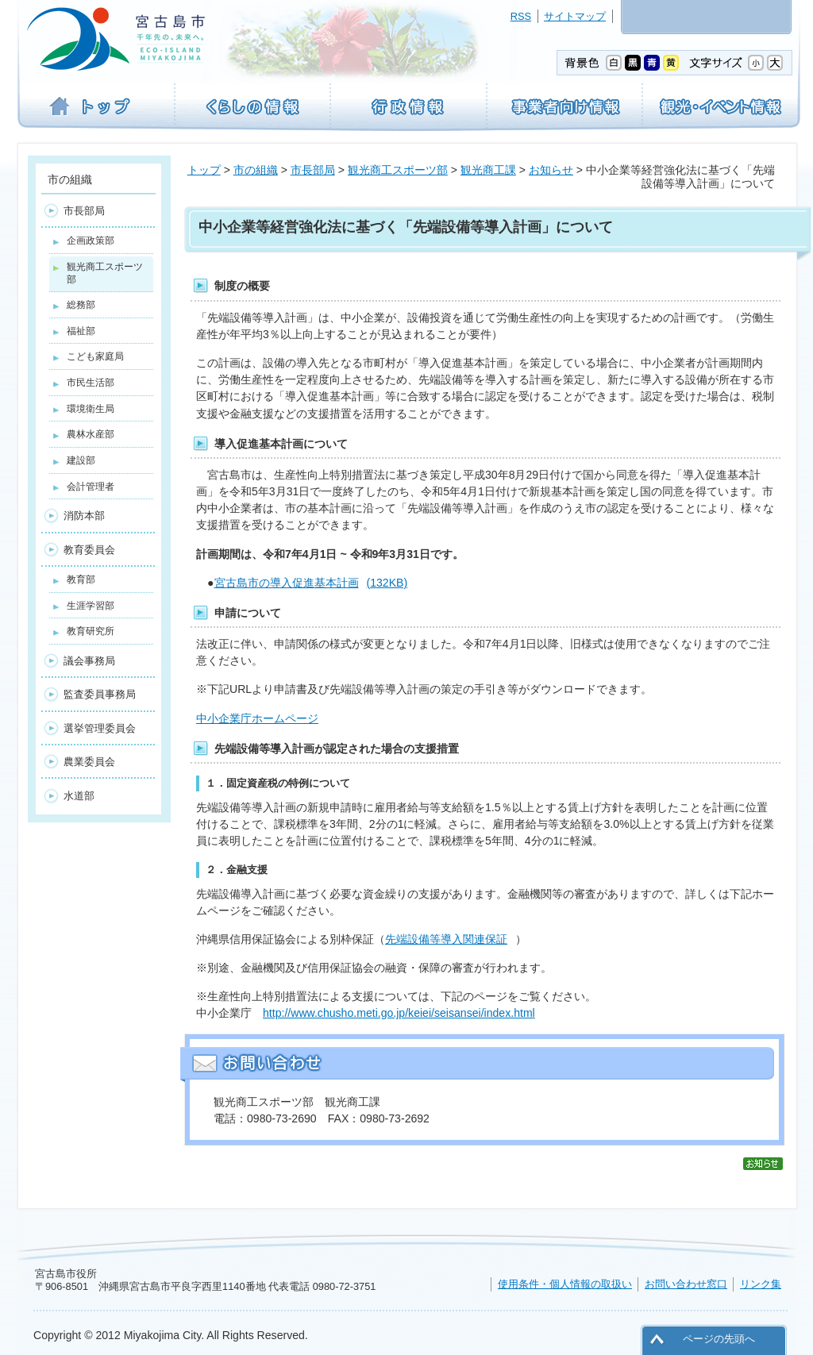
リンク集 (760, 1284)
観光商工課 (488, 170)
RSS (521, 16)
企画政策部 (90, 240)
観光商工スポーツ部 (398, 170)
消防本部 (84, 516)
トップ (204, 170)
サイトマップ (575, 16)
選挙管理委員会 (100, 728)
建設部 (81, 460)
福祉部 (81, 331)
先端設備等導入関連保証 (446, 939)
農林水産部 (90, 434)
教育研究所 (90, 631)
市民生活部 (90, 382)
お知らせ (551, 170)
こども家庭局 (95, 356)
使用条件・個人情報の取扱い (565, 1284)
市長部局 (313, 170)
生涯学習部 (90, 605)
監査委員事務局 (100, 694)
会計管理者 (90, 486)
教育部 (81, 579)
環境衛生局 (90, 408)
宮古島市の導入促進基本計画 (311, 582)
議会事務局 (89, 661)
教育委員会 (89, 550)
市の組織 (255, 170)
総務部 (81, 304)
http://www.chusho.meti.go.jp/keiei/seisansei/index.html (399, 1013)
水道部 (79, 796)
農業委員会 (89, 762)
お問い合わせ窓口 (686, 1284)
